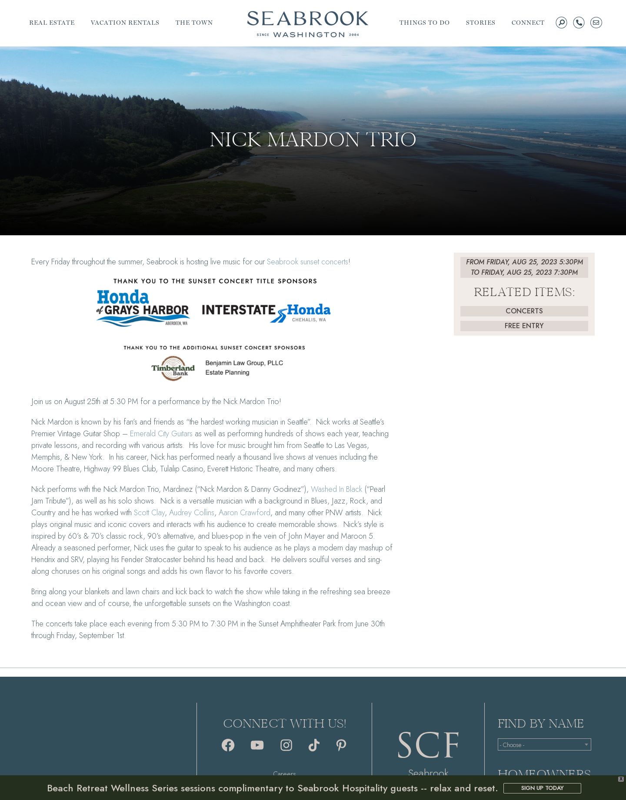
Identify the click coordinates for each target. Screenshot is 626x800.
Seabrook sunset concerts (307, 261)
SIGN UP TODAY (542, 788)
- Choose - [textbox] (512, 745)
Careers (284, 774)
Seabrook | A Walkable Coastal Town (307, 24)
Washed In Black (336, 489)
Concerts (524, 311)
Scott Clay (149, 512)
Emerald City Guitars (161, 433)
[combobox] (544, 744)
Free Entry (524, 326)
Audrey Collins (191, 512)
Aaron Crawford (244, 512)
